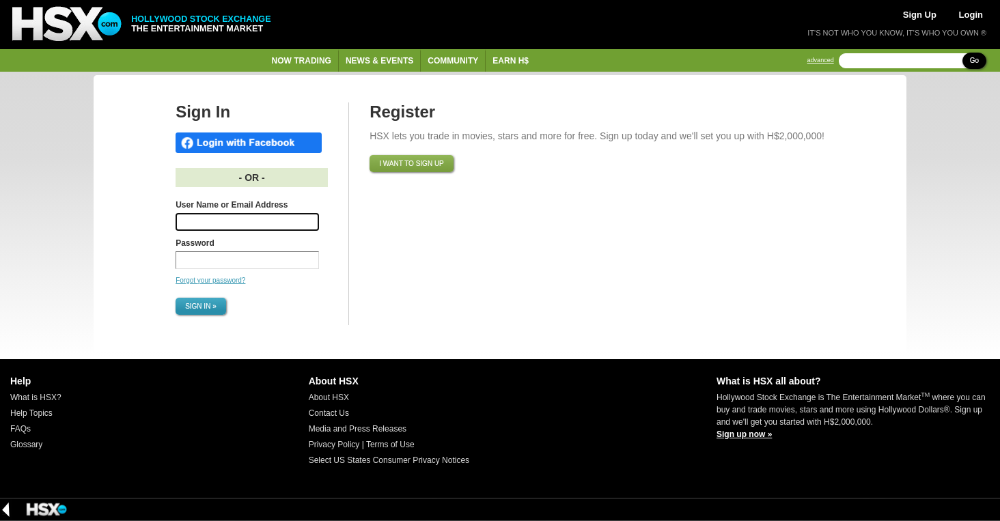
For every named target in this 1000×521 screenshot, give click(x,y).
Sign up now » (744, 434)
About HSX (329, 397)
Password (195, 243)
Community (453, 61)
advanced (820, 60)
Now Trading (301, 61)
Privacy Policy (334, 444)
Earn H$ (510, 61)
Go (974, 60)
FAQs (20, 429)
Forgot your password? (210, 280)
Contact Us (329, 413)
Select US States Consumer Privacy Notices (389, 460)
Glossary (26, 444)
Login (971, 15)
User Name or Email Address (232, 205)
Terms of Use (390, 444)
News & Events (379, 61)
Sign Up (919, 15)
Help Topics (31, 413)
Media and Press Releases (357, 429)
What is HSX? (35, 397)
